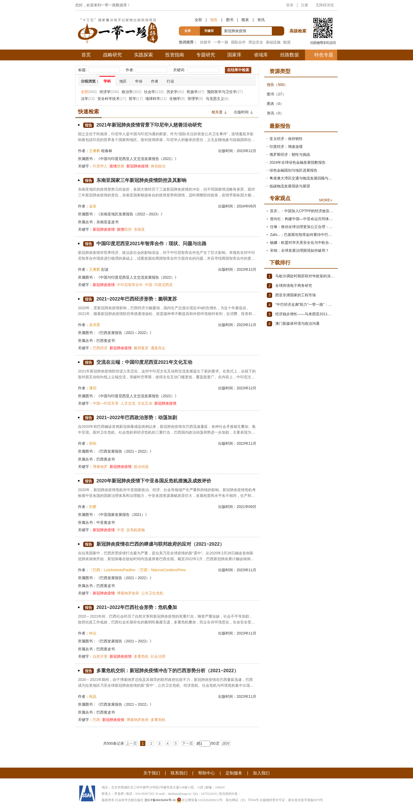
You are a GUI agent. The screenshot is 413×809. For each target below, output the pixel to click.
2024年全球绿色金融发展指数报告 (297, 162)
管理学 (195, 98)
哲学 (136, 98)
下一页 (187, 743)
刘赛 (92, 507)
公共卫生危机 (152, 593)
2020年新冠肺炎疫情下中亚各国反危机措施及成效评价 (147, 481)
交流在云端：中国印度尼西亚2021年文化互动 (137, 362)
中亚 (120, 530)
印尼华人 (100, 166)
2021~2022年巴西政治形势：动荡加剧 (130, 417)
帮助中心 (206, 773)
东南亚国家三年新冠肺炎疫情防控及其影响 (134, 180)
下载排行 (280, 262)
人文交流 (128, 403)
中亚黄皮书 (105, 522)
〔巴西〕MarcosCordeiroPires (161, 570)
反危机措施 (135, 530)
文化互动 (144, 403)
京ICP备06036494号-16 (160, 800)
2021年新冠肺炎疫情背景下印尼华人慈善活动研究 (142, 125)
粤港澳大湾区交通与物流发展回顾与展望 (302, 178)
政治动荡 (141, 466)
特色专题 (323, 54)
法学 (88, 98)
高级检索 (298, 21)
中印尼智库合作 (130, 285)
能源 (287, 42)
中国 (148, 285)
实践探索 (143, 54)
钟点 (92, 633)
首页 (86, 54)
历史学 (175, 92)
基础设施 (273, 42)
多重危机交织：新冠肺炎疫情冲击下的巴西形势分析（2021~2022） (161, 671)
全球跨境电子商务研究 (289, 285)
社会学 (154, 92)
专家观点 (280, 198)
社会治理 (158, 656)
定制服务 (233, 773)
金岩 (92, 206)
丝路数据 (289, 54)
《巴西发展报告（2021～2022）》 (124, 333)
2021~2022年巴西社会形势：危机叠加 (130, 607)
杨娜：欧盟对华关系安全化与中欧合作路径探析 (302, 242)
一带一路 (221, 42)
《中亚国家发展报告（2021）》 (122, 514)
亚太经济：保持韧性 (286, 139)
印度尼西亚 (163, 285)
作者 (154, 81)
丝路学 (205, 42)
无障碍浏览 (325, 5)
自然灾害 (100, 656)
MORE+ (325, 200)
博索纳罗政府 (128, 593)
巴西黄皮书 (105, 340)
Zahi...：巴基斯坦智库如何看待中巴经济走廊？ (302, 234)
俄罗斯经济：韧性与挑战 (289, 154)
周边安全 (255, 42)
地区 (123, 81)
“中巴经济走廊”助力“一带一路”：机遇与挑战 (301, 304)
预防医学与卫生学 (225, 92)
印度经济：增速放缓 (286, 146)
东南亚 (139, 229)
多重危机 (141, 656)
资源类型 (280, 71)
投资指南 (174, 54)
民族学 (195, 92)
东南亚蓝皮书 (107, 222)
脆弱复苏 (141, 348)
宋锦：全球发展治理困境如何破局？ (299, 250)
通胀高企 (158, 348)
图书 (229, 20)
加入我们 (261, 773)
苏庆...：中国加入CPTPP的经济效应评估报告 (302, 211)
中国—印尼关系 (106, 403)
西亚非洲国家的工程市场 (291, 295)
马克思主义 (217, 98)
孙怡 (92, 443)
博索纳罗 (100, 466)
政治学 (131, 92)
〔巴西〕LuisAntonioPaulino (112, 570)
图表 (245, 20)
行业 (170, 81)
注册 (304, 5)
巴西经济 (100, 348)
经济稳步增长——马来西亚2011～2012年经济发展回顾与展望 (301, 314)
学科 (107, 81)
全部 (198, 20)
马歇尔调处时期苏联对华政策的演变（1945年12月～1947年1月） (301, 276)
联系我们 (179, 773)
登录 (289, 5)
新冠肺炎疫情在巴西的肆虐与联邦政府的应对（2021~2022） (154, 544)
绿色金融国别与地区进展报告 (293, 170)
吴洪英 (94, 325)
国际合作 (238, 42)
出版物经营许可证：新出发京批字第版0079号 (291, 800)
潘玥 (92, 388)
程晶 (92, 696)
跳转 (225, 743)
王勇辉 (94, 151)
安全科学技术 (111, 98)
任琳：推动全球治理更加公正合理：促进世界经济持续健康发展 (302, 227)
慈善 (117, 166)
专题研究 (205, 54)
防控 (124, 229)
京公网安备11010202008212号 (199, 800)
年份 (138, 81)
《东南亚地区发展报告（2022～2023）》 (130, 214)
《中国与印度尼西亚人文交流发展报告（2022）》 (137, 159)
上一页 (131, 743)
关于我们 (151, 773)
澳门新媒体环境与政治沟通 (293, 323)
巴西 (96, 720)
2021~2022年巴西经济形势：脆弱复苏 (130, 299)
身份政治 (158, 166)
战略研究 (112, 54)
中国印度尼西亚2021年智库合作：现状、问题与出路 (144, 243)
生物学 (177, 98)
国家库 (234, 54)
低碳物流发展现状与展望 (289, 186)
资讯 (261, 20)
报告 (214, 20)
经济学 (109, 92)
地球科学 (156, 98)
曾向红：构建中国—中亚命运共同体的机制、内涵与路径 (302, 219)
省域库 (261, 54)
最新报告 (280, 126)
